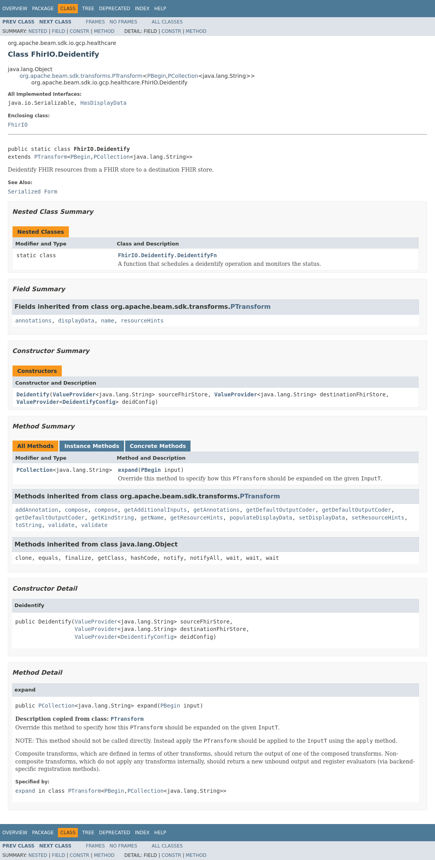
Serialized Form (32, 191)
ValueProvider (74, 394)
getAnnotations (216, 510)
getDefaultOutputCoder (280, 510)
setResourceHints (378, 517)
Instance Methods (91, 446)
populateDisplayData (261, 517)
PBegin (156, 76)
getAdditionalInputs (155, 510)
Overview (14, 8)
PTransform (50, 157)
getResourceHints (196, 517)
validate (61, 525)
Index (142, 8)
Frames (95, 22)
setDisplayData (322, 517)
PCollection (183, 76)
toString (28, 525)
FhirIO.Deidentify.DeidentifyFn (167, 255)
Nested (37, 31)
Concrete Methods (158, 446)
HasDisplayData (103, 103)
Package (43, 8)
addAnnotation (36, 510)
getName (152, 517)
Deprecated (114, 8)
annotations (33, 320)
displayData (76, 320)
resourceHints (142, 320)
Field (58, 31)
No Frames (123, 22)
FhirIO (18, 125)
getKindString (112, 517)
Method (104, 31)
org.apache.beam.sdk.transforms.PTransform (81, 76)
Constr (79, 31)
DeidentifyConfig (89, 402)
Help (160, 8)
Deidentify (32, 394)
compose (76, 510)
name (107, 320)
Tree (88, 8)
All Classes (167, 22)
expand (128, 470)
